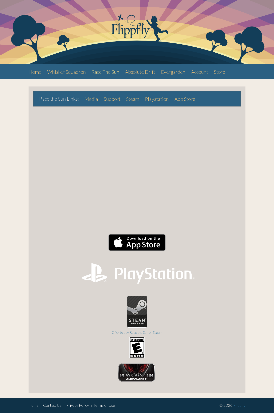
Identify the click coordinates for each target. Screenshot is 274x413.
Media (91, 99)
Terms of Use (104, 405)
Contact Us (52, 405)
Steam (132, 99)
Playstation (157, 99)
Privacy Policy (77, 405)
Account (199, 72)
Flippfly (239, 405)
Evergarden (173, 72)
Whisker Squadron (66, 72)
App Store (184, 99)
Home (35, 72)
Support (112, 99)
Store (219, 72)
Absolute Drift (140, 72)
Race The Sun (105, 72)
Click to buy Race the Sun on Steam (137, 332)
